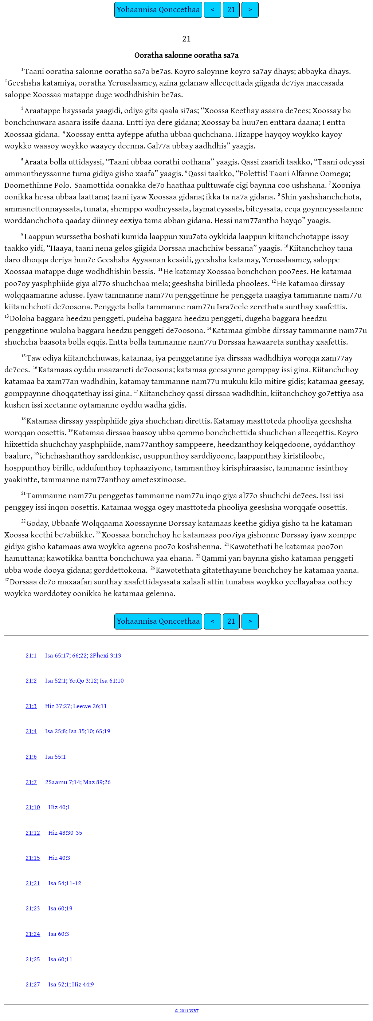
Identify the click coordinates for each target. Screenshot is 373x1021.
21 (231, 10)
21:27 (32, 984)
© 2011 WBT (187, 1011)
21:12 (32, 833)
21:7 (31, 782)
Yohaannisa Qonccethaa (158, 10)
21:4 (31, 731)
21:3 (31, 706)
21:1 (31, 655)
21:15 (32, 858)
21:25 (32, 959)
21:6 (31, 756)
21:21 (32, 883)
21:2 (31, 680)
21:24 (32, 934)
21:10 (32, 807)
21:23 (32, 908)
